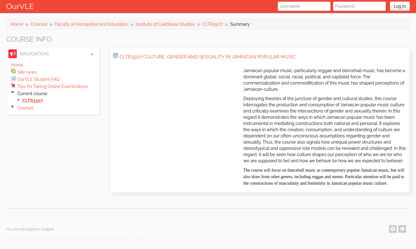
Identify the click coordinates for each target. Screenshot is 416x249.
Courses (39, 24)
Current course (32, 93)
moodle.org (142, 238)
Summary (240, 24)
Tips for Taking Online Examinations (52, 86)
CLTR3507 (213, 24)
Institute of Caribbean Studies (165, 24)
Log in (400, 6)
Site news (27, 72)
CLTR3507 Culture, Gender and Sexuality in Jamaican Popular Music (208, 57)
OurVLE (20, 6)
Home (17, 24)
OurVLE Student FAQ (38, 79)
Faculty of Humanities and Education (91, 24)
